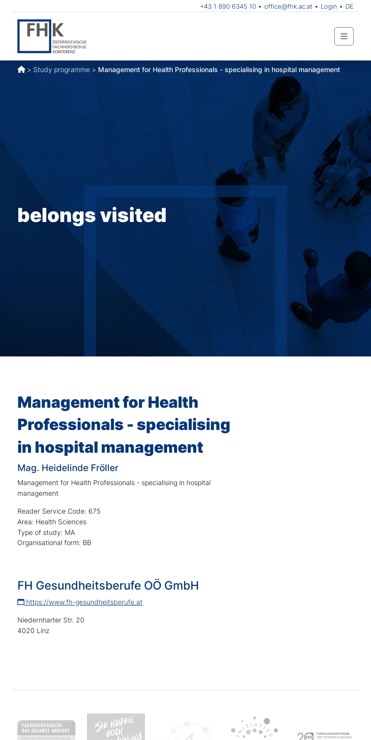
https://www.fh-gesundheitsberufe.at (80, 602)
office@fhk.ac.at (288, 6)
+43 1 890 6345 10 (228, 6)
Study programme (61, 69)
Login (329, 6)
